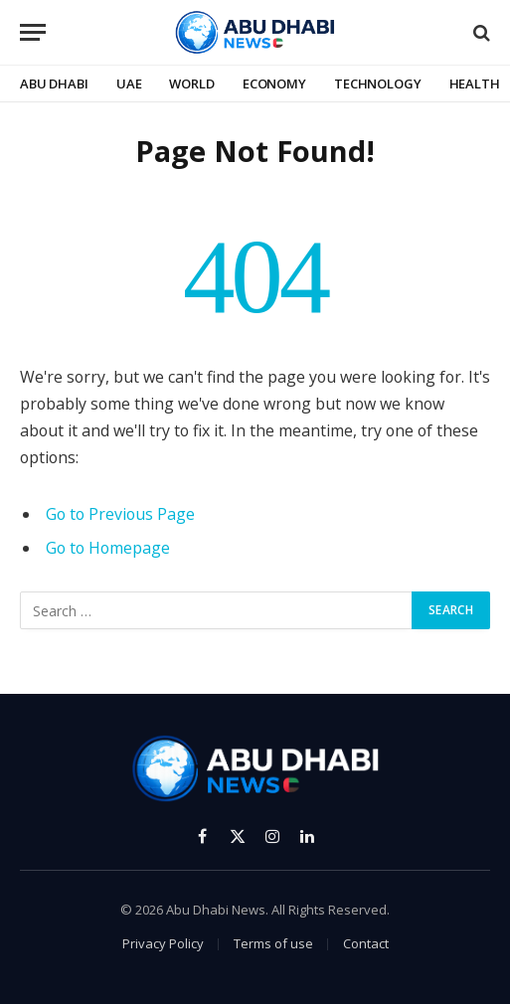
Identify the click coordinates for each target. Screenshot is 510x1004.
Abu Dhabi (54, 83)
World (191, 83)
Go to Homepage (108, 548)
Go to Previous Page (120, 514)
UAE (129, 83)
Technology (378, 83)
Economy (274, 83)
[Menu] (33, 32)
